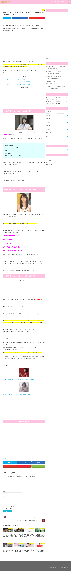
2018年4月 (48, 120)
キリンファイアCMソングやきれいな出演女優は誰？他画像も (17, 394)
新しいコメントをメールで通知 (10, 506)
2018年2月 (48, 126)
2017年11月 (48, 136)
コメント (5, 478)
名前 (4, 491)
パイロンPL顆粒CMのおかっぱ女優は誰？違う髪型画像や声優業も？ (18, 379)
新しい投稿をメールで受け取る (10, 508)
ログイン (48, 154)
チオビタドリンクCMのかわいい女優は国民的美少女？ (20, 82)
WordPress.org (49, 160)
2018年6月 (48, 113)
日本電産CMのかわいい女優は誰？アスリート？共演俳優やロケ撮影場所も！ (56, 72)
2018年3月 (48, 123)
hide (26, 76)
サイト (4, 501)
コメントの (49, 158)
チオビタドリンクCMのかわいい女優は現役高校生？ (19, 84)
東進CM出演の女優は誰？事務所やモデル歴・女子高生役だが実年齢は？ (56, 77)
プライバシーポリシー (57, 1)
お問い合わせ (64, 1)
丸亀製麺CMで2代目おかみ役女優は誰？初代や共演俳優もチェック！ (56, 82)
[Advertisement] (24, 97)
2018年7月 (48, 110)
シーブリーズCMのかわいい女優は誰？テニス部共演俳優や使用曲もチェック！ (56, 67)
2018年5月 (48, 116)
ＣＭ (51, 1)
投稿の (48, 156)
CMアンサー (6, 2)
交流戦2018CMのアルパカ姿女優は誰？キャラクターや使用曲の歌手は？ (56, 86)
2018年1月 (48, 130)
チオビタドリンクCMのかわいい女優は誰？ (17, 79)
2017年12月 (48, 133)
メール (4, 496)
